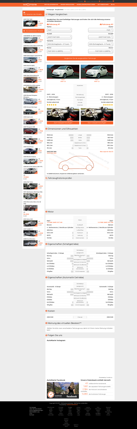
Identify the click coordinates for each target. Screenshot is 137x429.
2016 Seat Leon (28, 117)
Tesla (66, 421)
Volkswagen (66, 424)
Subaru (66, 418)
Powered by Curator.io (105, 376)
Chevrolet (51, 414)
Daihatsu (60, 414)
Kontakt (47, 1)
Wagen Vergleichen (67, 4)
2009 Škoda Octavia (29, 156)
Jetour (78, 411)
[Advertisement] (126, 38)
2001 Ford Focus (28, 146)
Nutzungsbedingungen (36, 410)
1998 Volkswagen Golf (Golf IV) (32, 55)
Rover (108, 408)
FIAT (70, 408)
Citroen (61, 408)
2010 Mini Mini (27, 137)
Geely (70, 411)
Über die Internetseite (28, 1)
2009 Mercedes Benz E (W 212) (33, 45)
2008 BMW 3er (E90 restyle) (32, 35)
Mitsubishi (98, 408)
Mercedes (87, 414)
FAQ (30, 413)
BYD (51, 411)
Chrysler (60, 407)
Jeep (78, 410)
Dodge (70, 407)
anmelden (82, 1)
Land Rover (88, 408)
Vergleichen (59, 9)
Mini (98, 407)
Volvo (66, 426)
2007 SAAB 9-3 (28, 229)
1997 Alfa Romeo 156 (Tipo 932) (32, 192)
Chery (51, 413)
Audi (50, 408)
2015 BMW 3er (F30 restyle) (31, 85)
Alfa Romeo (50, 407)
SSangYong (108, 411)
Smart (108, 414)
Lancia (88, 407)
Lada (78, 414)
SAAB (108, 410)
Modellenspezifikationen (86, 4)
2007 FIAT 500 (27, 19)
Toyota (66, 423)
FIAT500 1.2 (63, 80)
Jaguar (78, 408)
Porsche (98, 414)
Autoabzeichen (103, 4)
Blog (113, 4)
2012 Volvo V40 (28, 219)
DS (61, 411)
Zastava (76, 424)
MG (88, 411)
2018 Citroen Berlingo (30, 107)
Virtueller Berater (51, 4)
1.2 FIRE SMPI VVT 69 (54, 222)
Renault (108, 407)
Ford (70, 410)
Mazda (88, 413)
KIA (79, 413)
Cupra (61, 410)
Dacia (60, 413)
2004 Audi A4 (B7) (29, 65)
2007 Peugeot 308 (29, 127)
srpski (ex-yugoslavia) (108, 1)
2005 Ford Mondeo (29, 239)
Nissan (98, 410)
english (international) (93, 1)
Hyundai (69, 414)
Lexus (87, 410)
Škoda (76, 426)
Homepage (50, 9)
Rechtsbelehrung (39, 1)
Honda (70, 413)
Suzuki (66, 420)
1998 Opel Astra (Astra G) (31, 75)
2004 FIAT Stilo (28, 182)
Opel (98, 411)
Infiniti (78, 407)
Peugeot (98, 413)
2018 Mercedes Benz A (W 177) (32, 166)
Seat (108, 413)
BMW (50, 410)
